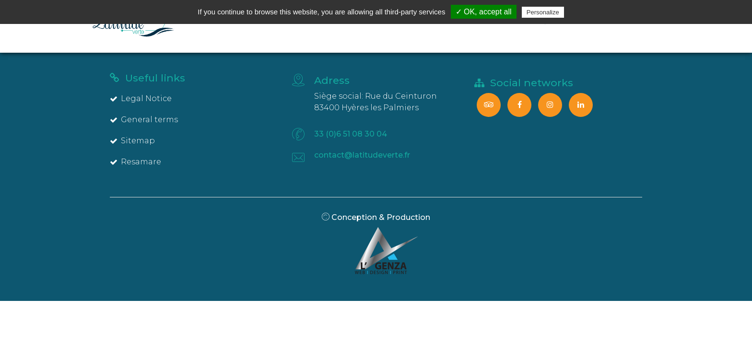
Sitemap (132, 140)
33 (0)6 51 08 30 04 (350, 133)
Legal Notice (141, 98)
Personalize (543, 12)
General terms (144, 119)
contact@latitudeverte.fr (362, 155)
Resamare (135, 161)
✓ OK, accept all (484, 12)
